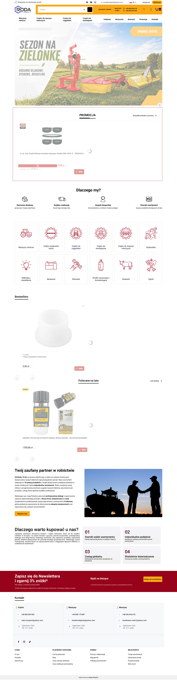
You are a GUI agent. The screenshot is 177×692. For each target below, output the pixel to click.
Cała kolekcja (156, 381)
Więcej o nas (22, 514)
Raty (54, 657)
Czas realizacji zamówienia (62, 664)
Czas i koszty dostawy (60, 661)
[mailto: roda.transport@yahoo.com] (29, 620)
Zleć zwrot (132, 664)
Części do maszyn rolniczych (44, 19)
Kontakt (155, 19)
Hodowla (107, 19)
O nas (17, 654)
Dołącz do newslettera (153, 579)
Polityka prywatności (98, 661)
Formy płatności (58, 654)
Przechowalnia (133, 661)
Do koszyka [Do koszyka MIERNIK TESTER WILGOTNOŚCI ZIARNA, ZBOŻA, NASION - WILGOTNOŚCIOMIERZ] (82, 450)
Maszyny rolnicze (22, 19)
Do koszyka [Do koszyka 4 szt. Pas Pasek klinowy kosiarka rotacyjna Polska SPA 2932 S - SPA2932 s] (79, 171)
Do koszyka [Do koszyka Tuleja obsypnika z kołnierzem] (79, 368)
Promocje (143, 19)
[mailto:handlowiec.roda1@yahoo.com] (132, 620)
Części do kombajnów (87, 19)
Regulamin (94, 657)
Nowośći (131, 19)
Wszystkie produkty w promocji (145, 116)
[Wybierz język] (132, 2)
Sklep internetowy (88, 677)
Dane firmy (19, 661)
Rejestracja (157, 2)
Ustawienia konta (134, 657)
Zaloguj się (146, 2)
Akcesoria (119, 19)
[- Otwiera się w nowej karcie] (18, 641)
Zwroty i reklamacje (97, 654)
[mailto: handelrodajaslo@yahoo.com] (81, 620)
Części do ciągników (67, 19)
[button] (89, 9)
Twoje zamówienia (135, 654)
